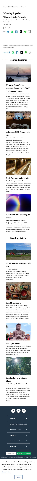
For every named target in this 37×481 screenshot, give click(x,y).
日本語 (13, 28)
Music (14, 51)
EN (18, 2)
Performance (22, 51)
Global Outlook (12, 6)
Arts (6, 54)
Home (4, 6)
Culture (25, 47)
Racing (6, 51)
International (8, 47)
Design (20, 54)
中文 (6, 28)
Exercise (17, 47)
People (12, 54)
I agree (18, 477)
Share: (4, 33)
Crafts (27, 54)
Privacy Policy (6, 472)
